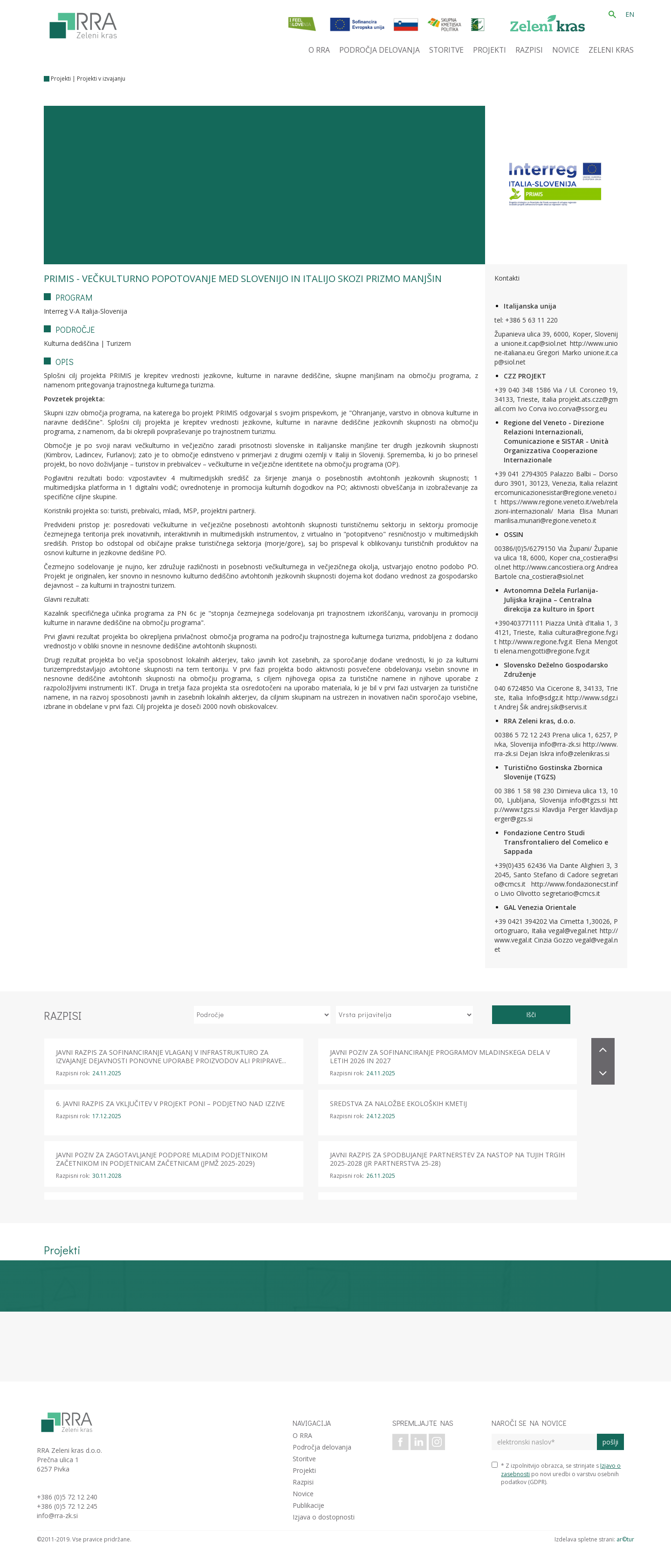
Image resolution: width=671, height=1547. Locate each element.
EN (629, 14)
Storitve (304, 1458)
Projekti (61, 79)
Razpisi (303, 1482)
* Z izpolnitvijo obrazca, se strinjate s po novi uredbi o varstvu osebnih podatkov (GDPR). (556, 1473)
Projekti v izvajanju (101, 79)
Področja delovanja (322, 1447)
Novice (303, 1493)
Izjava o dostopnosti (324, 1517)
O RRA (302, 1435)
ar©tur (625, 1539)
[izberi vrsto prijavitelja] (404, 1014)
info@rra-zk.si (57, 1515)
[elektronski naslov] (544, 1442)
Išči (531, 1014)
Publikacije (308, 1505)
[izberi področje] (262, 1014)
